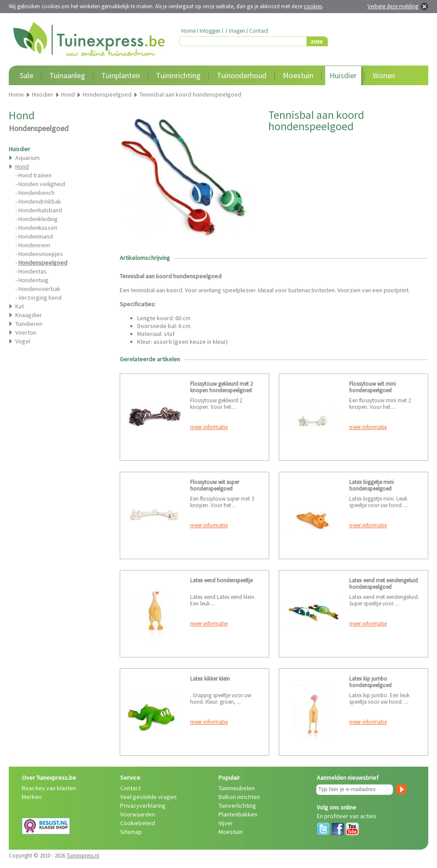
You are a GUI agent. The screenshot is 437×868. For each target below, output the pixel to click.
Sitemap (131, 832)
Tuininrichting (178, 75)
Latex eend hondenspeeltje (221, 580)
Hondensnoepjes (40, 254)
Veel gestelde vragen (148, 797)
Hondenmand (35, 236)
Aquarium (27, 158)
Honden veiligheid (41, 184)
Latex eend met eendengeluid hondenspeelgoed (383, 584)
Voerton (25, 332)
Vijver (225, 823)
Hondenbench (36, 193)
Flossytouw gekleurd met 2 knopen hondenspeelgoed (221, 387)
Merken (32, 797)
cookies (313, 6)
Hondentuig (33, 280)
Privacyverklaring (143, 805)
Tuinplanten (120, 75)
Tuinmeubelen (236, 788)
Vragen (237, 31)
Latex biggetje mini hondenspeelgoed (371, 485)
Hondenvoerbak (39, 289)
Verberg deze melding (393, 6)
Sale (26, 75)
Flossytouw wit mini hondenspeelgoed (372, 387)
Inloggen (210, 31)
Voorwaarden (137, 814)
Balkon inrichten (239, 797)
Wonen (384, 75)
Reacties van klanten (49, 788)
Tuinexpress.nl (82, 855)
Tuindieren (28, 324)
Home (188, 31)
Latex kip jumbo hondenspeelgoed (370, 682)
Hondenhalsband (40, 210)
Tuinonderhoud (242, 75)
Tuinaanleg (67, 75)
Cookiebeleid (137, 823)
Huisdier (343, 75)
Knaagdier (28, 315)
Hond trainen (35, 175)
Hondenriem (34, 245)
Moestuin (298, 75)
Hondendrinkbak (39, 201)
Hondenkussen (37, 228)
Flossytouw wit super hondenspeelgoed (214, 485)
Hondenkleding (38, 219)
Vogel (22, 341)
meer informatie (209, 427)
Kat (19, 306)
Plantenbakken (237, 814)
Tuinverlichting (237, 805)
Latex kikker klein (210, 678)
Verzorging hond (40, 297)
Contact (258, 31)
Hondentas (32, 271)
